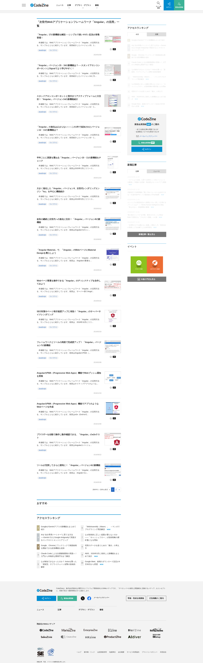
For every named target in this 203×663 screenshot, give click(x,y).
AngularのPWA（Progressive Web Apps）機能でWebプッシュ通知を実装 (69, 374)
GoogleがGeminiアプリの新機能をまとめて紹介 (148, 40)
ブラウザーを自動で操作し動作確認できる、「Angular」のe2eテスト (68, 436)
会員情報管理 (102, 652)
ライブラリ (53, 50)
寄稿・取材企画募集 (136, 598)
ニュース (59, 5)
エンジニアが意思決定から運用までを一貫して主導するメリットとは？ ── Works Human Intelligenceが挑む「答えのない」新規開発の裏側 (146, 205)
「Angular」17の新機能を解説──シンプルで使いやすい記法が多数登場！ (68, 36)
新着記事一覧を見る (147, 234)
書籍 (97, 5)
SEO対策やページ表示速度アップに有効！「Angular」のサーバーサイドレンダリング (69, 313)
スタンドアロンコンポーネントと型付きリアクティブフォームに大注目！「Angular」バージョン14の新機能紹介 (69, 97)
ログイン (146, 149)
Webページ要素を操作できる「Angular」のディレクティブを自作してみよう (69, 282)
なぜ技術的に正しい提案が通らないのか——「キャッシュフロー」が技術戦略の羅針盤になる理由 (102, 537)
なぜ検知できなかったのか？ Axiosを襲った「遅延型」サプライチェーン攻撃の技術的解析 (59, 564)
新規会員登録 (146, 142)
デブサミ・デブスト (83, 5)
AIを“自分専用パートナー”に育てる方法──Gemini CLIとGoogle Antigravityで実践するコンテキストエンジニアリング (58, 537)
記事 (69, 5)
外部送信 (163, 652)
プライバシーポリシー (149, 652)
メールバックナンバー (146, 136)
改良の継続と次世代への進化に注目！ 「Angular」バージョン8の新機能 (68, 220)
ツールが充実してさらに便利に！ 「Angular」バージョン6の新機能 (68, 465)
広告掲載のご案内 (156, 598)
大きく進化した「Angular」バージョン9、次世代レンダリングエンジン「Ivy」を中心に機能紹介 (68, 190)
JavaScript (42, 50)
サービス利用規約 (133, 652)
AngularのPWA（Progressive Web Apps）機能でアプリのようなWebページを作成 (68, 405)
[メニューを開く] (24, 5)
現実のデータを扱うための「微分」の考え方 (147, 91)
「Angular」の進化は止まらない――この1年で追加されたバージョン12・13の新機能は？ (68, 128)
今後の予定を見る (146, 279)
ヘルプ (79, 652)
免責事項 (112, 652)
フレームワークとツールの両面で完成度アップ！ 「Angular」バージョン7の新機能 (69, 343)
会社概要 (121, 652)
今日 (137, 34)
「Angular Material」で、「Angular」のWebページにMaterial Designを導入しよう (66, 251)
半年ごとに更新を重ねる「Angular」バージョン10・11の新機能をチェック (69, 159)
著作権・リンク (89, 652)
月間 (156, 34)
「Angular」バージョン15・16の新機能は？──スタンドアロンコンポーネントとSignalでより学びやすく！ (68, 67)
